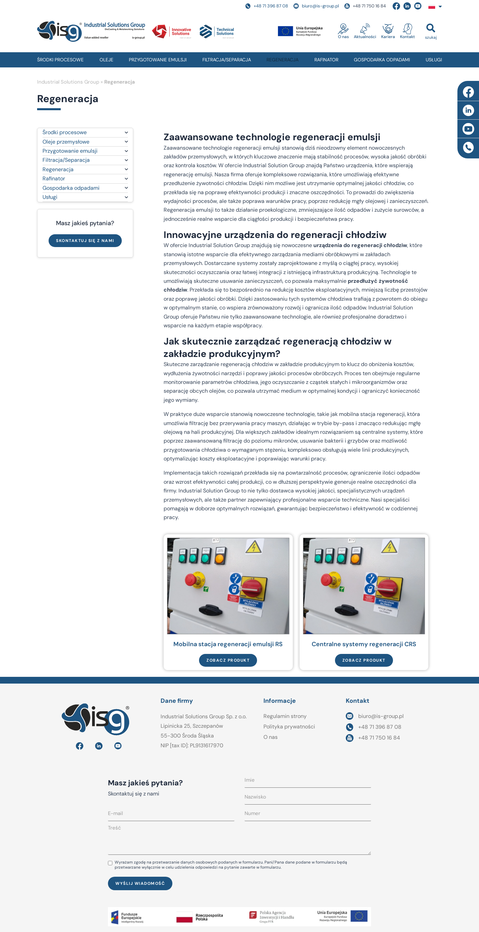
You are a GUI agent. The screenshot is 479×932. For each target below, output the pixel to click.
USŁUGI (434, 60)
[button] (431, 31)
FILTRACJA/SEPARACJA (226, 60)
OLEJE (106, 60)
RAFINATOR (326, 60)
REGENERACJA (282, 60)
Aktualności (365, 36)
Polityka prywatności (289, 726)
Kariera (388, 36)
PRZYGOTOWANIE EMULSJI (158, 60)
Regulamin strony (285, 716)
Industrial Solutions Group (68, 82)
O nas (343, 36)
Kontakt (407, 36)
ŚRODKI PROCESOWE (60, 60)
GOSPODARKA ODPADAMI (382, 60)
